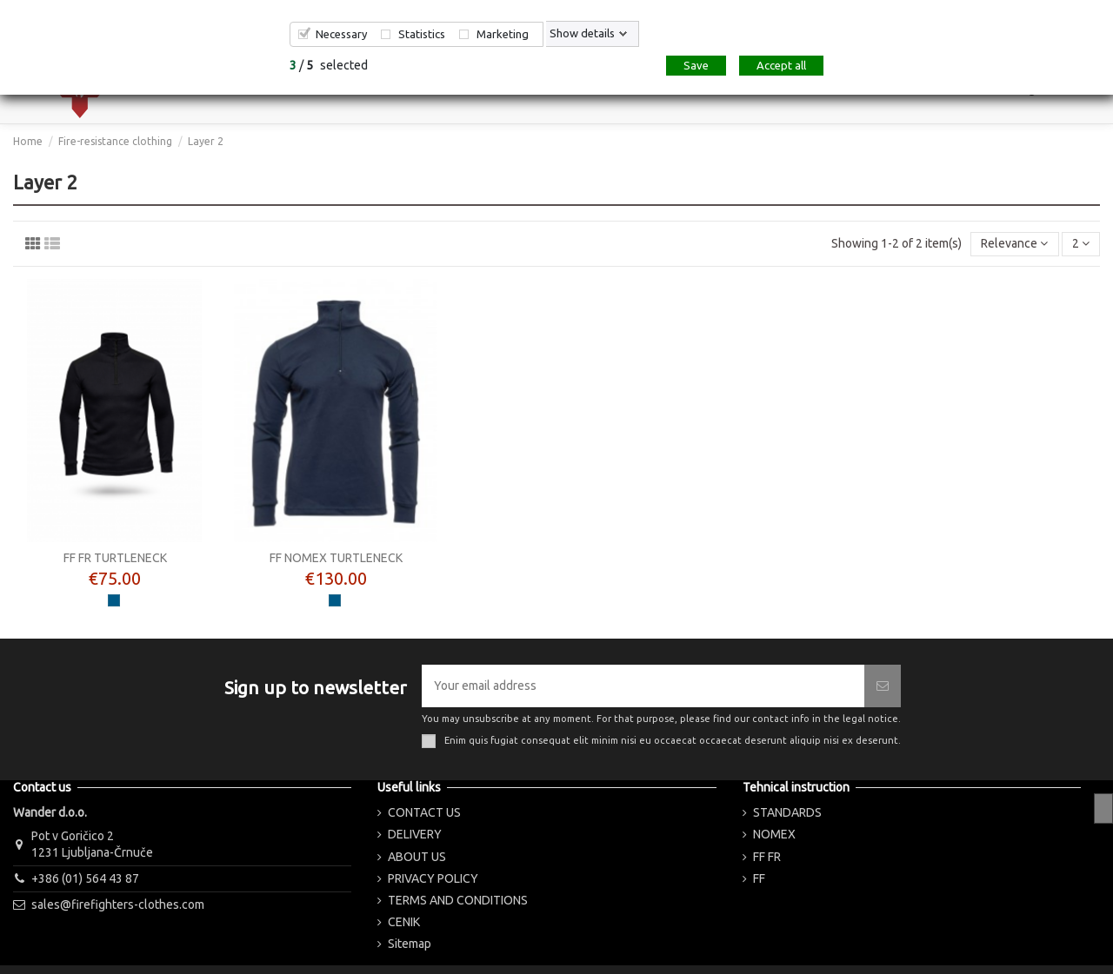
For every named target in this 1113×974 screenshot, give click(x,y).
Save (696, 65)
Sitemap (409, 944)
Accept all (781, 65)
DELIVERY (415, 834)
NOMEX (774, 834)
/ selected (329, 65)
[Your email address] (643, 686)
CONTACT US (424, 812)
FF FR (767, 857)
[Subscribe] (882, 686)
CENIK (404, 922)
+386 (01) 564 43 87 (85, 878)
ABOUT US (417, 857)
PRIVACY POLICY (433, 878)
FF (759, 878)
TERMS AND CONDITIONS (458, 900)
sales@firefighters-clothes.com (117, 904)
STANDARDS (787, 812)
